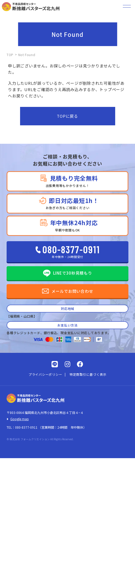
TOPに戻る (67, 116)
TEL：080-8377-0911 (22, 427)
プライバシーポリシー (45, 374)
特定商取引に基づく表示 (87, 374)
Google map (19, 419)
